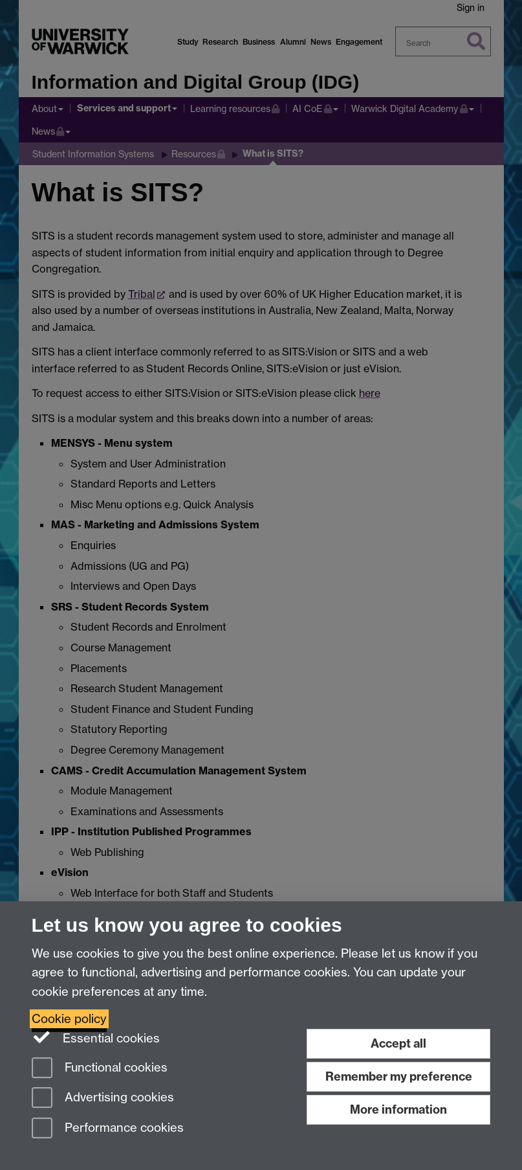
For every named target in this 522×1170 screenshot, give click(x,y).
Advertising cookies (103, 1098)
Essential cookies (96, 1037)
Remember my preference (398, 1076)
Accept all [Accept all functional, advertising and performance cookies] (398, 1043)
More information (398, 1109)
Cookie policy (69, 1018)
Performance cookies (108, 1129)
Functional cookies (100, 1069)
